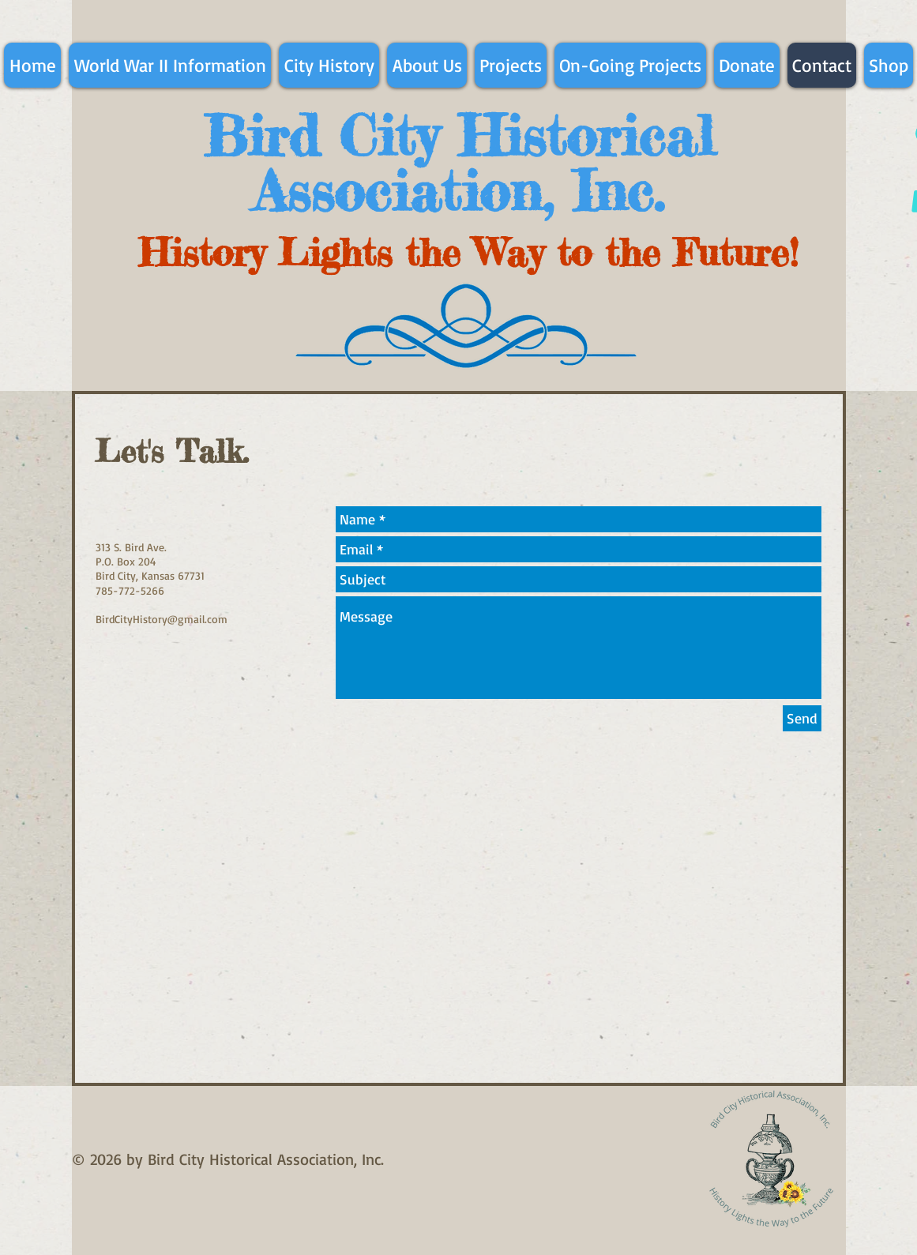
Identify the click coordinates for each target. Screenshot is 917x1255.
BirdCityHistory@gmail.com (161, 619)
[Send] (802, 718)
